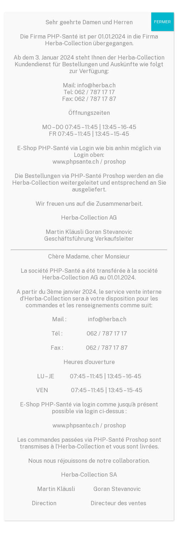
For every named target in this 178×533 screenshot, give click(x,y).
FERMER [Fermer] (162, 21)
